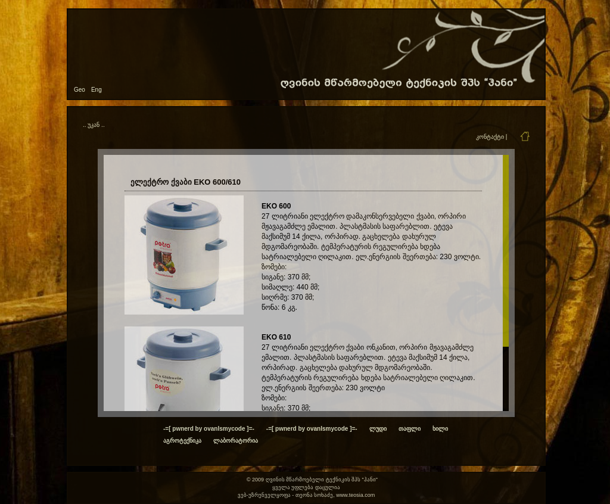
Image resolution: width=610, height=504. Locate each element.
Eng (96, 89)
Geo (79, 89)
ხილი (440, 428)
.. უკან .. (94, 125)
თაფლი (410, 428)
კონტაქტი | (491, 136)
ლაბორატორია (235, 440)
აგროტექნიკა (182, 440)
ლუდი (378, 428)
